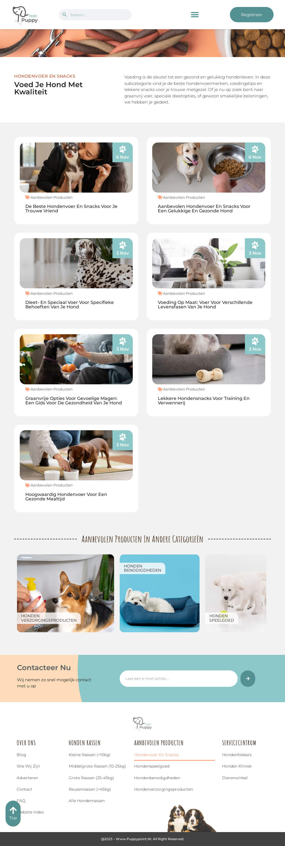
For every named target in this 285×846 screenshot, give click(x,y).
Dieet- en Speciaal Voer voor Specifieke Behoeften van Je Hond (69, 304)
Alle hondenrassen (87, 800)
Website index (30, 812)
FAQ (21, 800)
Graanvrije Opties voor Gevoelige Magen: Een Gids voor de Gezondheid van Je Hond (73, 400)
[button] (195, 14)
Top (13, 817)
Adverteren (27, 777)
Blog (21, 754)
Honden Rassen (85, 743)
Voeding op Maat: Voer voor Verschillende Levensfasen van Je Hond (205, 304)
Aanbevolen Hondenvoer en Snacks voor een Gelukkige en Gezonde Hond (204, 208)
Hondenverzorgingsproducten (49, 618)
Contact (24, 789)
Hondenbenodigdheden (142, 568)
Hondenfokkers (237, 754)
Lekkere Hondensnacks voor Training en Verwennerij (204, 400)
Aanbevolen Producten (52, 197)
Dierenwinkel (235, 777)
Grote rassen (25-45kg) (91, 777)
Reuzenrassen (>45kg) (90, 789)
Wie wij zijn (28, 766)
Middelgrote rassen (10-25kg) (97, 766)
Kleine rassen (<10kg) (89, 754)
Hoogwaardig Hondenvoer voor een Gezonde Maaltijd (66, 496)
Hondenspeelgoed (221, 618)
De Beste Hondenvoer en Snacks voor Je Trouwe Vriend (71, 208)
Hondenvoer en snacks (156, 754)
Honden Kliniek (237, 766)
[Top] (13, 810)
